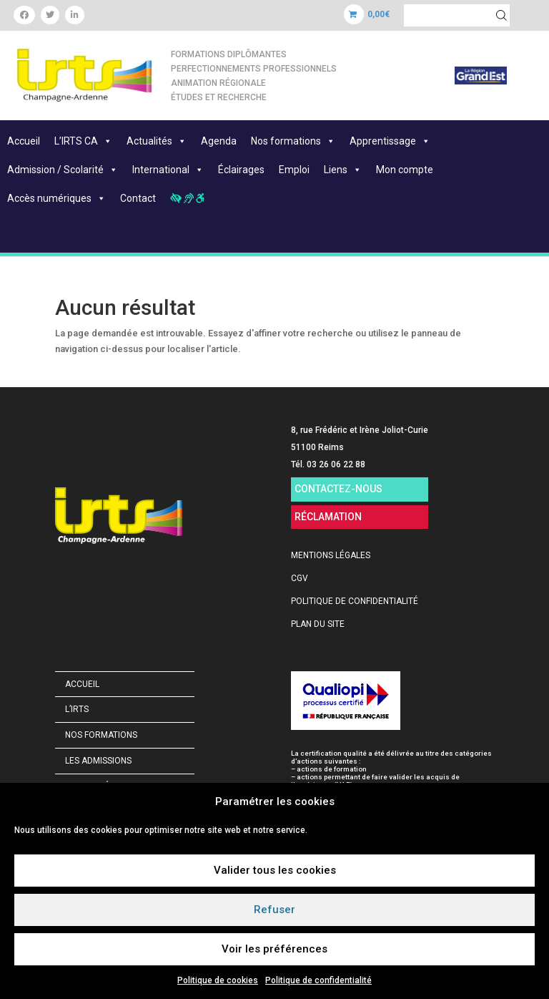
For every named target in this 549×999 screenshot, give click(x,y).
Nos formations (293, 141)
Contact (138, 198)
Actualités (157, 141)
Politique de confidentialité (318, 980)
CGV (299, 578)
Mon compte (404, 169)
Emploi (294, 169)
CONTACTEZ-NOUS (338, 488)
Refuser (274, 909)
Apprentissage (390, 141)
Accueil (23, 141)
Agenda (219, 141)
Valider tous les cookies (275, 870)
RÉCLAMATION (328, 516)
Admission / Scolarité (62, 169)
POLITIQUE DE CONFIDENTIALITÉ (354, 601)
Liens (343, 169)
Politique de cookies (217, 980)
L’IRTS (77, 709)
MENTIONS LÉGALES (330, 555)
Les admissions (98, 761)
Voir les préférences (274, 948)
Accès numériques (56, 198)
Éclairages (241, 169)
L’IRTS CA (83, 141)
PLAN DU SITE (318, 624)
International (168, 169)
